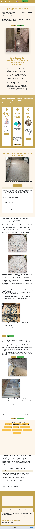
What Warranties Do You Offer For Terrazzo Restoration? (12, 480)
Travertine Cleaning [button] (16, 424)
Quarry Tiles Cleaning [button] (6, 429)
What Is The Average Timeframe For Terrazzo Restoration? (12, 470)
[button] (25, 1)
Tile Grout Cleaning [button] (17, 432)
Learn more (28, 527)
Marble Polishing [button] (8, 424)
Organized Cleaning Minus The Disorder (9, 212)
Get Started (6, 134)
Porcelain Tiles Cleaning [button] (27, 429)
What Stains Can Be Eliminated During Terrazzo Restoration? (13, 483)
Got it (32, 527)
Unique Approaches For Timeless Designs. (10, 207)
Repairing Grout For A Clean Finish (8, 209)
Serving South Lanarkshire (6, 1)
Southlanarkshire (11, 4)
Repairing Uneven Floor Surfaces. (8, 202)
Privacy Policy (4, 520)
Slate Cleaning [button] (16, 427)
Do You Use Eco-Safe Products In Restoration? (10, 486)
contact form (28, 509)
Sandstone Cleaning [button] (8, 427)
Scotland (6, 4)
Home (3, 4)
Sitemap (20, 520)
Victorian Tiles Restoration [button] (16, 429)
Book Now (28, 138)
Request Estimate (18, 144)
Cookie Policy (9, 520)
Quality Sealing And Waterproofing (8, 199)
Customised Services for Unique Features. (10, 204)
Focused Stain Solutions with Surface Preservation (11, 195)
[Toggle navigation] (32, 1)
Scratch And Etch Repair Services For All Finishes (11, 197)
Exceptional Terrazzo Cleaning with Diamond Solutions (12, 187)
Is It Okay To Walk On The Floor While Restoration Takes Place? (13, 477)
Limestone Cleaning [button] (25, 424)
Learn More (17, 185)
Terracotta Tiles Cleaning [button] (25, 427)
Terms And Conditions (15, 520)
